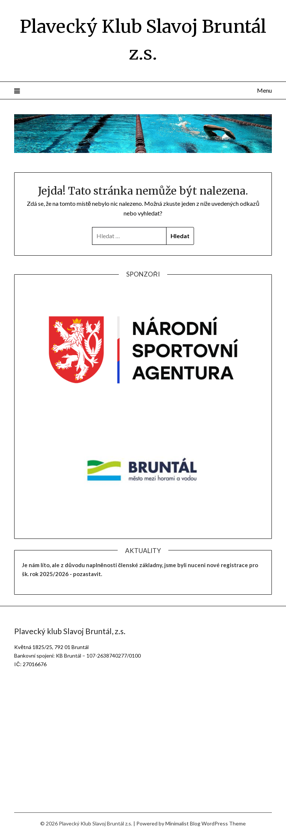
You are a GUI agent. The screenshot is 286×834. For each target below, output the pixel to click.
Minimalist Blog (182, 823)
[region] (143, 350)
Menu (264, 90)
